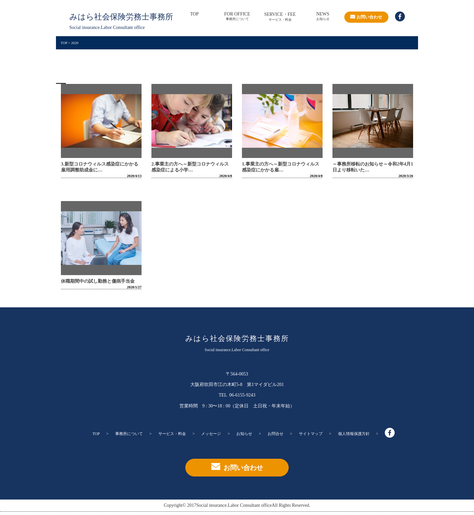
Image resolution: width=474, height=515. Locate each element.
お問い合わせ (366, 16)
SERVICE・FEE (280, 17)
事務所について (129, 433)
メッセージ (211, 433)
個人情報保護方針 (354, 433)
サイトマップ (311, 433)
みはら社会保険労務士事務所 (237, 338)
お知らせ (244, 433)
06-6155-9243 (241, 395)
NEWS (323, 16)
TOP (194, 17)
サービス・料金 (172, 433)
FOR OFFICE (237, 16)
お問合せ (275, 433)
